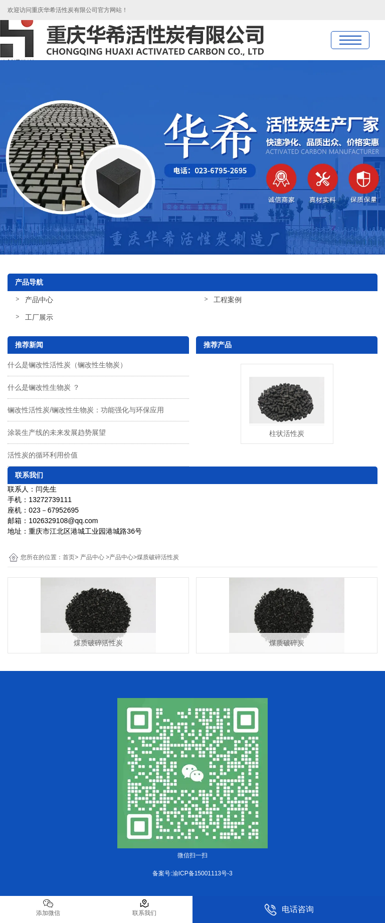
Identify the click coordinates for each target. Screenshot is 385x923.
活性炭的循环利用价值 (43, 455)
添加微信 (48, 907)
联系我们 (144, 907)
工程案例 (228, 300)
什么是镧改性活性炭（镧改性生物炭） (67, 365)
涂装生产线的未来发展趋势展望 (57, 432)
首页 (69, 557)
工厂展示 (39, 317)
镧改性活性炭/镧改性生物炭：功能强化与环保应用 (86, 410)
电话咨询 (289, 909)
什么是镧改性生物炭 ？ (44, 387)
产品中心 (39, 300)
